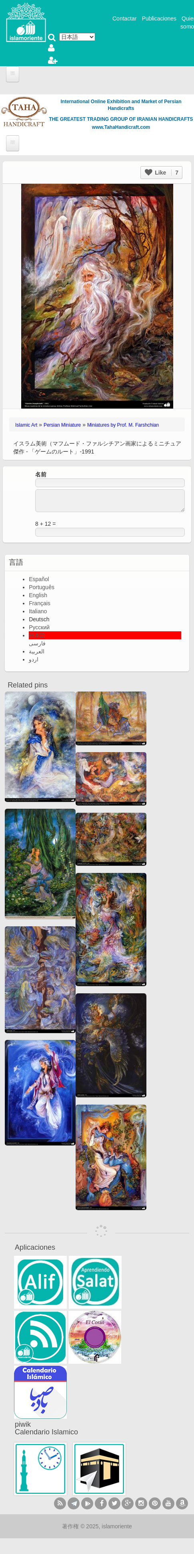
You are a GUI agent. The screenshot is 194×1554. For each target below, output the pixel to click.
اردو (33, 659)
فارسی (37, 643)
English (38, 595)
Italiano (38, 611)
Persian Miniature (62, 425)
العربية (36, 651)
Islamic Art (26, 425)
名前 (40, 474)
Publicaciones (159, 18)
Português (41, 587)
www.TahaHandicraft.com (121, 127)
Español (39, 579)
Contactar (124, 18)
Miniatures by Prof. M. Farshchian (123, 425)
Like (161, 172)
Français (39, 603)
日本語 (37, 635)
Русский (39, 627)
